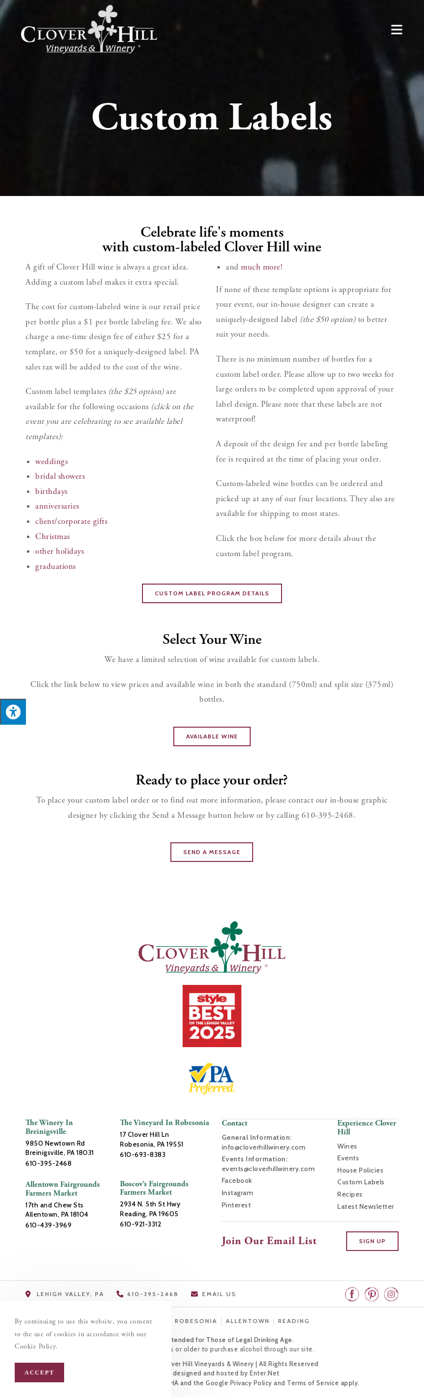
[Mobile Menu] (397, 29)
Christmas (52, 536)
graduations (55, 566)
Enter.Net (265, 1372)
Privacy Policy (251, 1382)
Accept (39, 1372)
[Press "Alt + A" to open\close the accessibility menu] (13, 712)
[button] (212, 593)
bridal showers (60, 476)
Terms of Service (313, 1382)
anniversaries (57, 506)
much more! (263, 267)
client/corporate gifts (71, 521)
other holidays (59, 551)
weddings (51, 461)
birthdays (51, 491)
